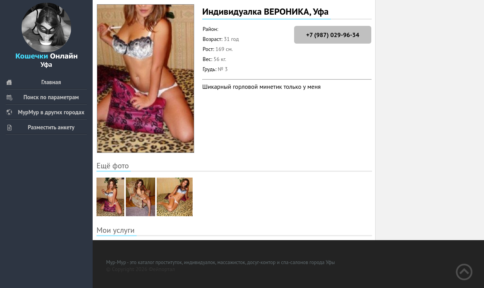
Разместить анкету (40, 127)
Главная (33, 82)
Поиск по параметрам (42, 97)
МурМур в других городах (45, 112)
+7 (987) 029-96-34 (332, 35)
